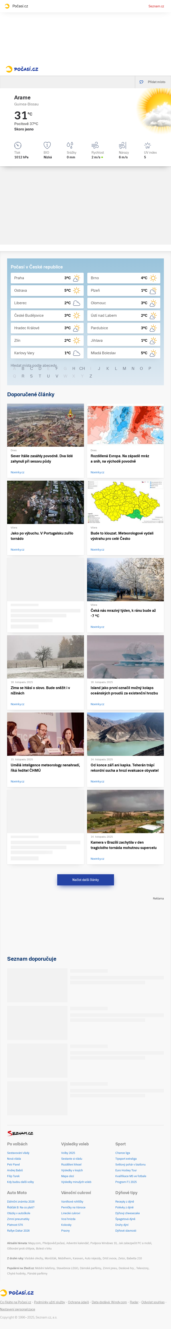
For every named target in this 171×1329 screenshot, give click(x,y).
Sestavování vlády (18, 1153)
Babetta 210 (134, 1258)
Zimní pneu (110, 1268)
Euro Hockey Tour (126, 1170)
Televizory (142, 1268)
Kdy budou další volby (20, 1182)
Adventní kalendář (77, 1243)
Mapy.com (34, 1243)
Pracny (65, 1230)
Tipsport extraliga (126, 1158)
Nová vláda (14, 1158)
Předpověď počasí (54, 1243)
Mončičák (50, 1258)
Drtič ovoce (109, 1258)
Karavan (78, 1258)
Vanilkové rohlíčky (72, 1201)
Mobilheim (64, 1258)
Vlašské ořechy (33, 1258)
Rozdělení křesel (71, 1164)
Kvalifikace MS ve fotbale (130, 1176)
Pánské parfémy (37, 1273)
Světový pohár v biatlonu (130, 1164)
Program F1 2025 (126, 1182)
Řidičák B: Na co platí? (21, 1207)
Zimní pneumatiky (18, 1219)
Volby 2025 (68, 1153)
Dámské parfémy (90, 1268)
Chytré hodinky (16, 1273)
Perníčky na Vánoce (73, 1207)
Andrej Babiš (15, 1170)
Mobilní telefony (45, 1268)
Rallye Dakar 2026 (18, 1230)
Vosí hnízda (68, 1219)
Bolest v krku (44, 1248)
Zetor (121, 1258)
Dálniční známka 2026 (21, 1201)
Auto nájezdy (93, 1258)
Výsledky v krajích (72, 1170)
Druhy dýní (121, 1224)
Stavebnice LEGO (67, 1268)
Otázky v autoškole (18, 1213)
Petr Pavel (13, 1164)
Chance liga (122, 1153)
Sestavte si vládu (71, 1158)
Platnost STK (15, 1224)
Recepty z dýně (124, 1201)
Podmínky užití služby (49, 1302)
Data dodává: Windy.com (109, 1302)
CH (82, 368)
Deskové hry (126, 1268)
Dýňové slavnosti (125, 1230)
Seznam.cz (156, 6)
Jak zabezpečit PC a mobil (134, 1243)
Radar (134, 1302)
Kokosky (66, 1224)
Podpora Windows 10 (103, 1243)
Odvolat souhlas (153, 1302)
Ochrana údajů (78, 1302)
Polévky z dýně (124, 1207)
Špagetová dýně (125, 1219)
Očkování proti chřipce (20, 1248)
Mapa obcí (67, 1176)
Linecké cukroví (70, 1213)
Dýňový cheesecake (127, 1213)
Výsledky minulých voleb (76, 1182)
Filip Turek (13, 1176)
